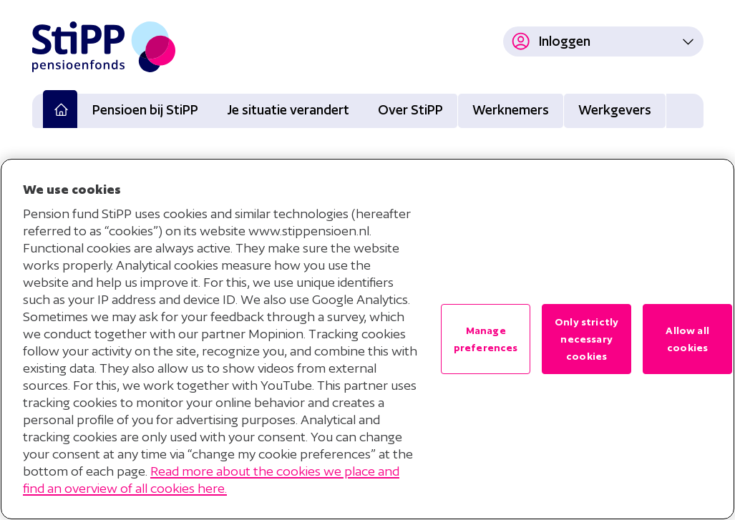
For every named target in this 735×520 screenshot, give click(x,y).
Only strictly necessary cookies (586, 339)
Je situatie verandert (288, 109)
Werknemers (510, 109)
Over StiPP (410, 109)
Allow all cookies (687, 339)
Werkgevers (614, 109)
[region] (367, 339)
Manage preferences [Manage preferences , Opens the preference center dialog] (486, 339)
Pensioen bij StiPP (145, 109)
